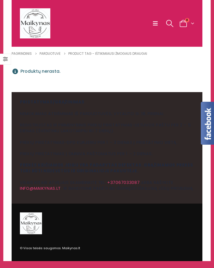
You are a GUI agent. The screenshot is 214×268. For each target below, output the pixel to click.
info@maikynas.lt (40, 188)
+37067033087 (123, 182)
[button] (157, 23)
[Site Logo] (35, 23)
